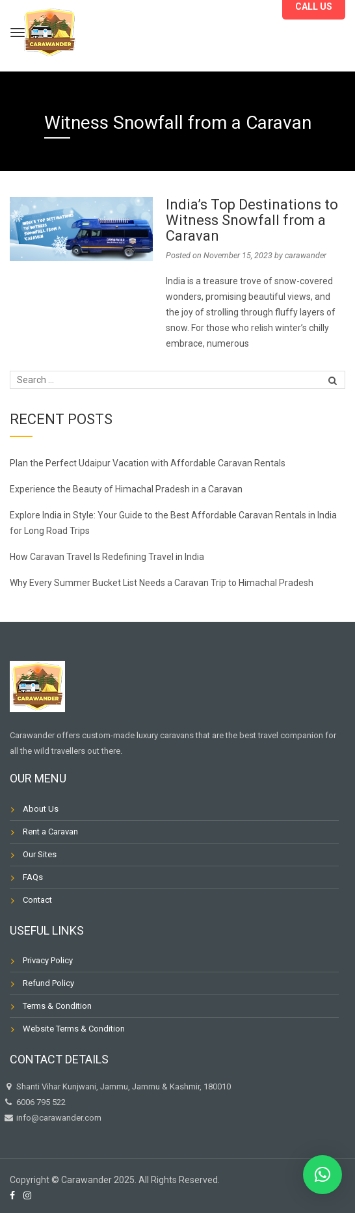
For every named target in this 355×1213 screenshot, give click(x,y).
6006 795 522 (34, 1102)
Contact (37, 900)
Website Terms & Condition (74, 1028)
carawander (305, 255)
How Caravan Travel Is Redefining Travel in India (108, 557)
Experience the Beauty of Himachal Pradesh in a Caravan (127, 489)
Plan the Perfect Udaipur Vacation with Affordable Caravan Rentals (148, 463)
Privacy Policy (48, 960)
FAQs (33, 877)
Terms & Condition (57, 1006)
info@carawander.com (57, 1118)
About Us (41, 809)
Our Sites (40, 854)
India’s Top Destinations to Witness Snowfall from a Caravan (252, 220)
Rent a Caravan (50, 831)
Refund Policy (48, 983)
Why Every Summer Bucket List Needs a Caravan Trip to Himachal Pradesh (163, 583)
